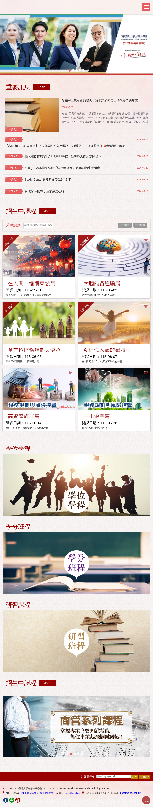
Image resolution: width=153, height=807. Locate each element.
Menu (146, 7)
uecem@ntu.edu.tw (130, 793)
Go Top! (146, 800)
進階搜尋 (140, 225)
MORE (41, 87)
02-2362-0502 (72, 793)
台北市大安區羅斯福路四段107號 (37, 793)
